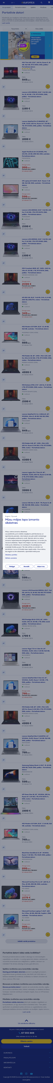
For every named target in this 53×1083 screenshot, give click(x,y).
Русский (14, 516)
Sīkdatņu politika (11, 555)
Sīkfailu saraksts (11, 558)
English (7, 516)
